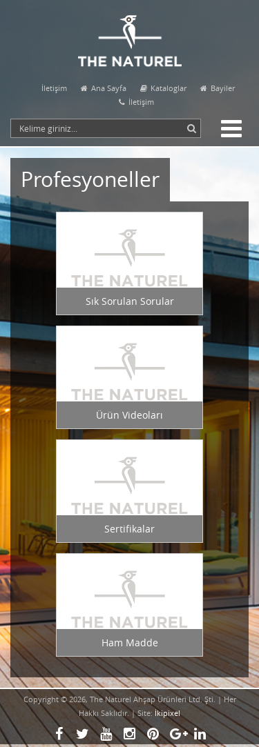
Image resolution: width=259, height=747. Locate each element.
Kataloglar (163, 88)
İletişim (54, 88)
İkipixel (167, 713)
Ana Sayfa (103, 88)
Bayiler (217, 88)
